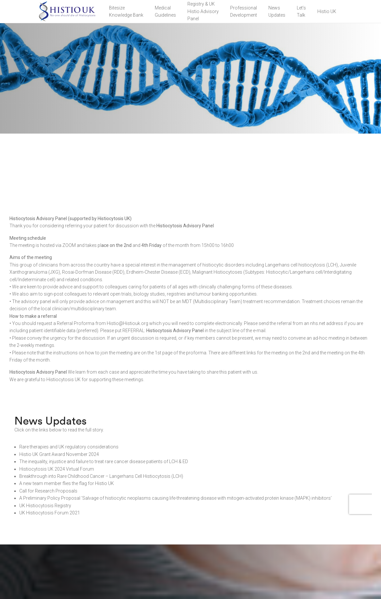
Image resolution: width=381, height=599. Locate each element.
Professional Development (243, 11)
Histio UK (326, 11)
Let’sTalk (301, 11)
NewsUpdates (276, 11)
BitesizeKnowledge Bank (126, 11)
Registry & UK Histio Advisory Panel (203, 11)
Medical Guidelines (165, 11)
